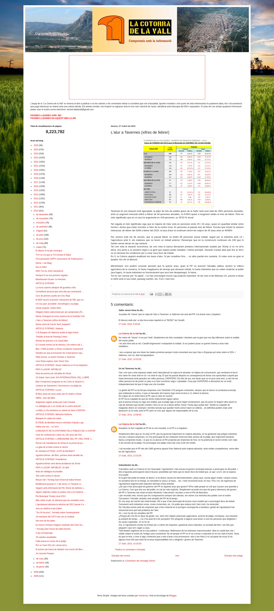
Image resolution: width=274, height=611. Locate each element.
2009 (36, 572)
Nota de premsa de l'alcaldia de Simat (53, 373)
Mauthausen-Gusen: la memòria (51, 279)
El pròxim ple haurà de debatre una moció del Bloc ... (60, 549)
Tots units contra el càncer (48, 476)
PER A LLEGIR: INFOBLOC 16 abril (52, 467)
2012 (36, 203)
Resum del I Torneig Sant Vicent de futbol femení (58, 480)
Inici (177, 556)
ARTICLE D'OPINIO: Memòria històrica (54, 414)
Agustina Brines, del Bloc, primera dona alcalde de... (60, 455)
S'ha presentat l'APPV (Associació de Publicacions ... (60, 259)
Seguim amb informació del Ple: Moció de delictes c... (60, 488)
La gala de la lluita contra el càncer (52, 447)
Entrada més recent (121, 556)
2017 (36, 182)
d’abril (39, 247)
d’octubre (40, 222)
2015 (36, 190)
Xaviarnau (143, 595)
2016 (36, 186)
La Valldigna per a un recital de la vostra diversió (58, 406)
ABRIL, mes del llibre (45, 398)
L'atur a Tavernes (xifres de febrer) (52, 320)
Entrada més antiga (234, 556)
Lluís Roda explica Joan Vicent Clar (52, 361)
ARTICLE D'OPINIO (45, 283)
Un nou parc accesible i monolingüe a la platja (57, 304)
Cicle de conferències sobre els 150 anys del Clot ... (60, 435)
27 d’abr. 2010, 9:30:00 (129, 324)
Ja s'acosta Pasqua (45, 553)
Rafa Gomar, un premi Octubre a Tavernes (55, 357)
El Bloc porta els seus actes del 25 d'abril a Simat (58, 394)
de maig (40, 243)
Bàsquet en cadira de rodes (48, 418)
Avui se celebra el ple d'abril (49, 508)
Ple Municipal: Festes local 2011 (51, 496)
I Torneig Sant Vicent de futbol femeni (53, 529)
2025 (36, 149)
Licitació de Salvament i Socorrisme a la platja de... (59, 385)
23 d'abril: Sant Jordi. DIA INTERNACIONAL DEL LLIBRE (62, 377)
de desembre (42, 214)
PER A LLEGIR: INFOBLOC (49, 369)
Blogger (172, 595)
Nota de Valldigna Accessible (49, 471)
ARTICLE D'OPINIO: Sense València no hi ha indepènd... (62, 365)
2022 (36, 162)
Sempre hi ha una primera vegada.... (53, 275)
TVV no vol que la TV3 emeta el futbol (53, 255)
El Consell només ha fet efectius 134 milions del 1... (60, 345)
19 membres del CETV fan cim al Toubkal (55, 516)
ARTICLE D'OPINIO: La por (48, 390)
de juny (40, 239)
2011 (36, 207)
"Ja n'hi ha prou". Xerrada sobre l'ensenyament (57, 512)
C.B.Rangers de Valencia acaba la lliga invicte (57, 332)
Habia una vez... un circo (47, 426)
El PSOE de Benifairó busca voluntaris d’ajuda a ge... (60, 422)
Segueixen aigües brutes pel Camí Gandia (55, 402)
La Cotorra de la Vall (129, 333)
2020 (36, 170)
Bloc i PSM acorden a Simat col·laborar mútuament (59, 349)
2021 (36, 166)
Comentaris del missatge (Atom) (140, 561)
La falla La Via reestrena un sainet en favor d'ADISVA (60, 410)
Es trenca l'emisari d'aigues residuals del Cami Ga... (60, 525)
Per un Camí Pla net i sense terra (51, 545)
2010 (36, 211)
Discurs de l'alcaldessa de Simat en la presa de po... (60, 443)
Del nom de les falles (45, 521)
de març (40, 558)
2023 (36, 157)
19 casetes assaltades (46, 537)
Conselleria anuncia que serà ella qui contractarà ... (60, 291)
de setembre (42, 226)
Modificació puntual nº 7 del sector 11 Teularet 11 (58, 484)
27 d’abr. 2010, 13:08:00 (130, 415)
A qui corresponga (44, 533)
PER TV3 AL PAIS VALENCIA (49, 271)
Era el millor (41, 267)
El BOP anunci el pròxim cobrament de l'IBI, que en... (60, 300)
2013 (36, 198)
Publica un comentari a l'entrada (130, 549)
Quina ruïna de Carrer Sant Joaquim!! (53, 324)
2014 (36, 194)
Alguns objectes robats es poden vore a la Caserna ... (61, 492)
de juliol (40, 235)
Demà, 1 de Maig (44, 263)
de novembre (42, 218)
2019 (36, 174)
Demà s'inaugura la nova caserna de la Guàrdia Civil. (60, 316)
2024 (36, 153)
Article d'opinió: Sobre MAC (48, 308)
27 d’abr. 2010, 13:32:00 (130, 455)
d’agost (40, 230)
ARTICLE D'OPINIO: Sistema (49, 328)
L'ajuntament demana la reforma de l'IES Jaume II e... (61, 504)
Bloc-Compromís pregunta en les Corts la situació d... (60, 381)
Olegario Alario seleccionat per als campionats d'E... (60, 312)
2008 (36, 576)
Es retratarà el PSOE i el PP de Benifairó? (55, 451)
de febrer (40, 562)
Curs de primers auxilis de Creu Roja (53, 296)
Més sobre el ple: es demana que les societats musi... (60, 500)
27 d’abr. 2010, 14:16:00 (130, 543)
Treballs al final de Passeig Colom (51, 336)
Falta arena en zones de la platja (51, 541)
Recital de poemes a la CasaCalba (52, 341)
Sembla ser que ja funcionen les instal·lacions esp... (60, 353)
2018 (36, 178)
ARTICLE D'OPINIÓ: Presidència (51, 459)
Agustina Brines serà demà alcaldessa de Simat (58, 463)
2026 (36, 145)
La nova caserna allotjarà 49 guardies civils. (56, 287)
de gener (40, 567)
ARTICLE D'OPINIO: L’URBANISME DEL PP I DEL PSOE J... (64, 439)
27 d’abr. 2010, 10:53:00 (130, 359)
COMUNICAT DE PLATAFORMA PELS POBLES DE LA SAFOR (65, 431)
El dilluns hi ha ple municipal (49, 250)
